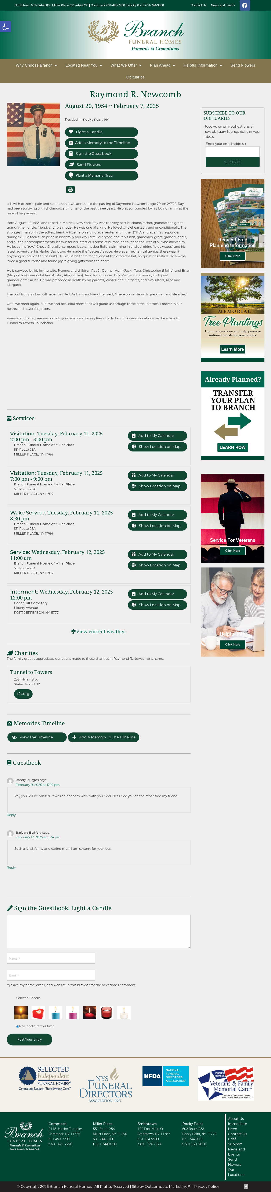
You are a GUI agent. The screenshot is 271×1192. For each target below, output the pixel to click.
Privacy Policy (206, 1186)
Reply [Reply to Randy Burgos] (11, 815)
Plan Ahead (162, 65)
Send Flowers (243, 65)
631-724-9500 (148, 1139)
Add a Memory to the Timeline (99, 143)
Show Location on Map (156, 446)
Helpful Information (203, 65)
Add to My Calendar (153, 435)
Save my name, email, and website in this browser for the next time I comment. (73, 985)
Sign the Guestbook (90, 153)
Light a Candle (85, 132)
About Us (236, 1119)
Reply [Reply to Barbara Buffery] (11, 867)
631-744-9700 (103, 1139)
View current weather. (101, 631)
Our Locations (236, 1172)
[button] (5, 26)
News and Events (236, 1151)
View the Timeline (32, 737)
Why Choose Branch (36, 65)
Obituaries (135, 77)
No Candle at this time (36, 1026)
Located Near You (84, 65)
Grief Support (235, 1141)
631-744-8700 (106, 1144)
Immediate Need (237, 1126)
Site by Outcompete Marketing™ (161, 1186)
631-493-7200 (59, 1139)
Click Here (232, 256)
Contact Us (237, 1134)
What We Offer (126, 65)
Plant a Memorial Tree (90, 175)
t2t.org (23, 694)
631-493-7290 (61, 1144)
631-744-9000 (192, 1139)
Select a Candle (28, 998)
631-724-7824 (150, 1144)
